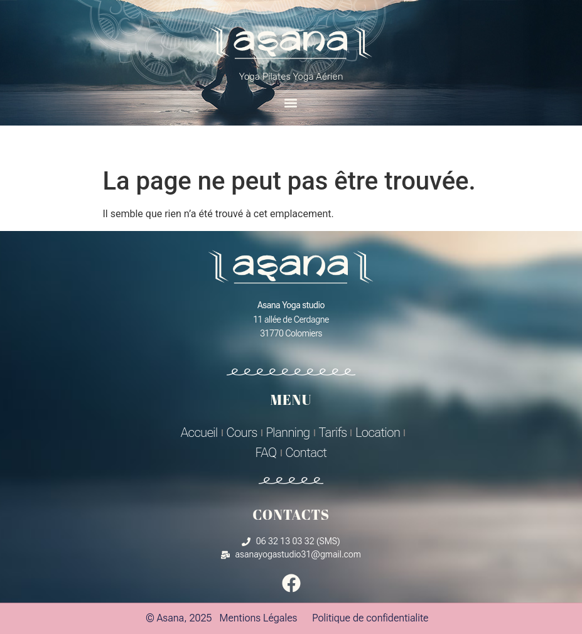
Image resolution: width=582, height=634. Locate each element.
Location (377, 432)
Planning (288, 432)
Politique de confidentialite (370, 618)
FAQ (266, 452)
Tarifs (333, 432)
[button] (291, 102)
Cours (242, 432)
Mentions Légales (259, 618)
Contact (306, 452)
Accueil (199, 432)
